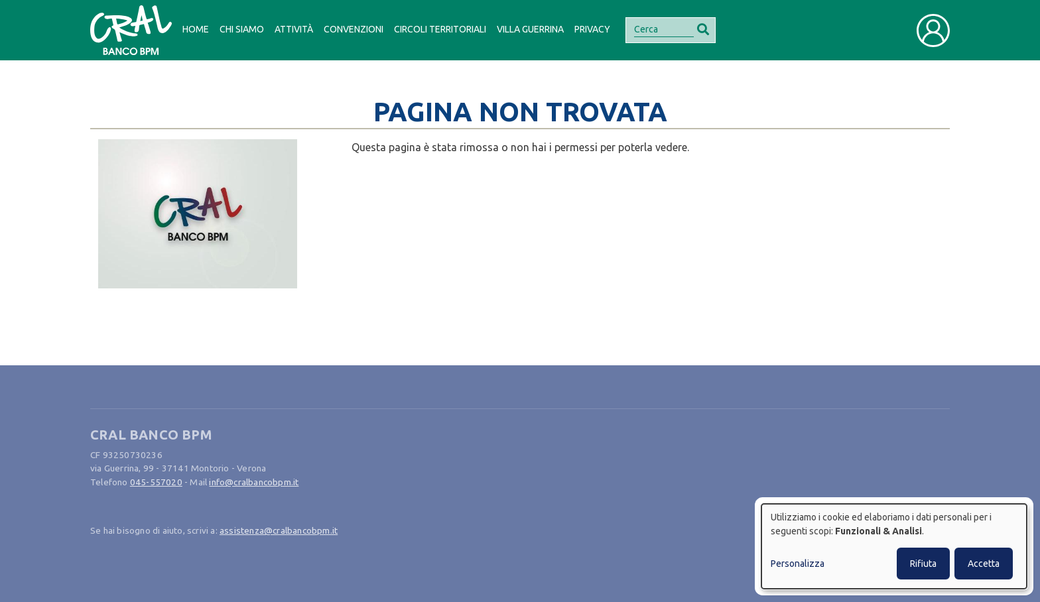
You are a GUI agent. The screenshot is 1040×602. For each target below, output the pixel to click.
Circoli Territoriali (440, 29)
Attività (294, 29)
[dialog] (894, 546)
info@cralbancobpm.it (253, 482)
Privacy (592, 29)
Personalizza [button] (797, 563)
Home (195, 29)
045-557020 (156, 482)
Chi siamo (242, 29)
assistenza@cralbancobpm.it (279, 530)
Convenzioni (353, 29)
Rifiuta (923, 563)
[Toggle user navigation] (933, 30)
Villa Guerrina (530, 29)
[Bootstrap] (131, 30)
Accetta (984, 563)
